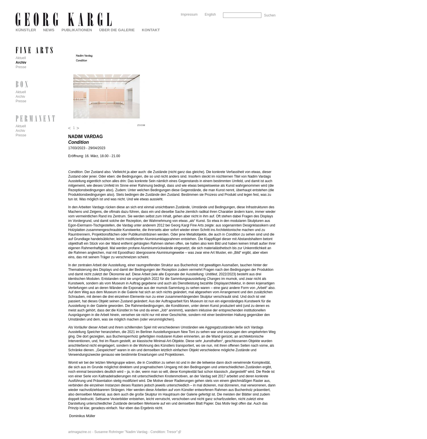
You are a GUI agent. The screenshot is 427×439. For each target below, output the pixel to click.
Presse (21, 67)
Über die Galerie (117, 30)
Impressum (189, 14)
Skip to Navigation (265, 2)
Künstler (26, 30)
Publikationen (76, 30)
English (210, 14)
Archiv (21, 63)
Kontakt (151, 30)
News (49, 30)
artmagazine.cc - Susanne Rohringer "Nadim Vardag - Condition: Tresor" (123, 432)
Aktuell (21, 58)
